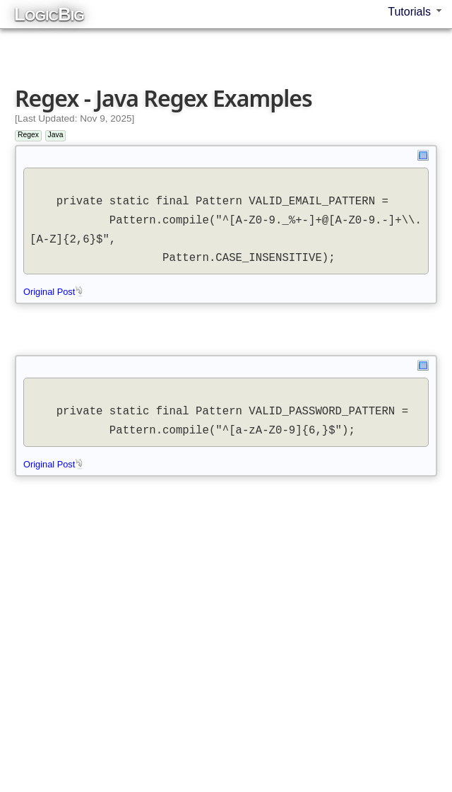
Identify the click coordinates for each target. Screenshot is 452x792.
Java (56, 135)
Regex (28, 135)
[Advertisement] (229, 41)
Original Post (54, 291)
